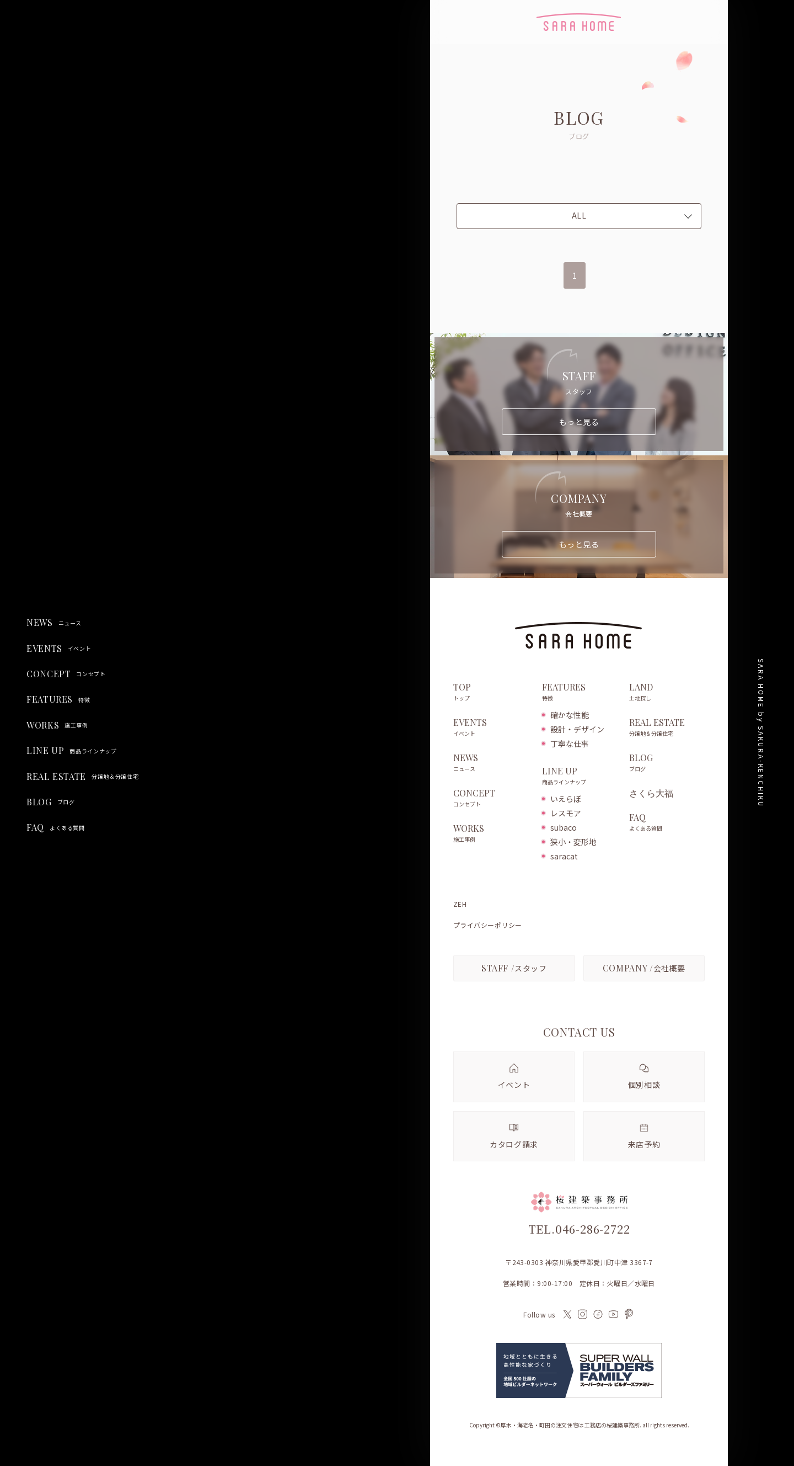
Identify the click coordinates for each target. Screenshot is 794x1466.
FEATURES (58, 699)
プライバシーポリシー (487, 925)
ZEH (459, 904)
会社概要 (644, 968)
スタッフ (514, 968)
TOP (492, 693)
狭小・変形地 (573, 841)
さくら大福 (651, 793)
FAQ (55, 827)
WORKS (57, 725)
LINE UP (71, 751)
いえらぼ (565, 798)
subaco (563, 827)
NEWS (54, 623)
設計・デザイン (577, 729)
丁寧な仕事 (569, 743)
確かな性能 (569, 714)
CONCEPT (66, 674)
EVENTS (58, 649)
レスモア (565, 813)
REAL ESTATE (82, 777)
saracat (564, 856)
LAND (667, 693)
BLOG (50, 802)
